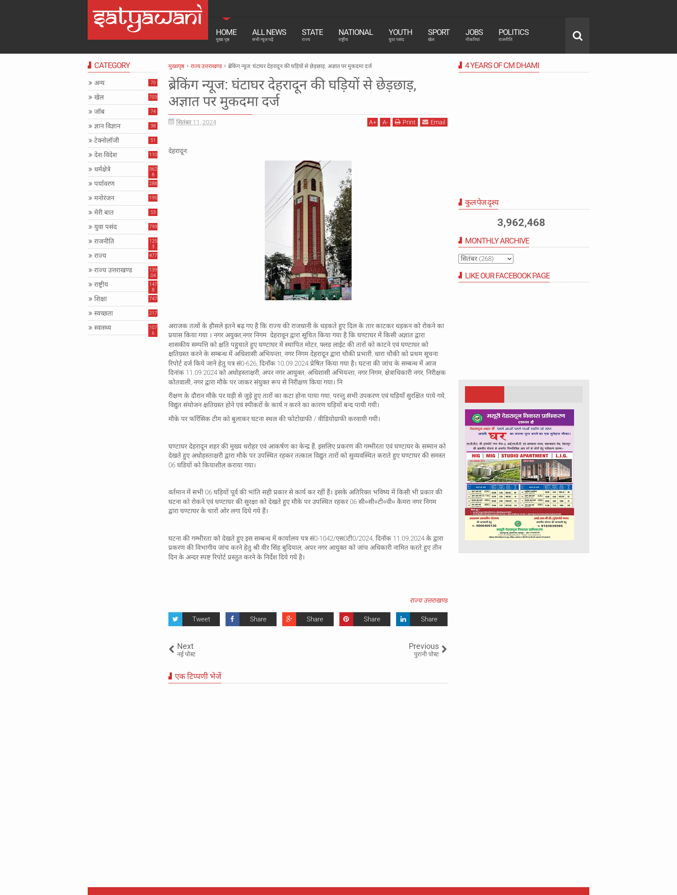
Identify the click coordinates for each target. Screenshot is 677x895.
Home (226, 34)
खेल (99, 97)
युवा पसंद (105, 227)
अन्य (99, 83)
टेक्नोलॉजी (106, 140)
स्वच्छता (103, 313)
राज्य (100, 256)
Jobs (474, 34)
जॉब (99, 112)
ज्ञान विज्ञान (107, 126)
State (312, 34)
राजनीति (104, 241)
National (355, 34)
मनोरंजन (104, 198)
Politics (514, 34)
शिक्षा (100, 299)
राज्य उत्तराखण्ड (429, 600)
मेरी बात (104, 212)
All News (269, 34)
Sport (439, 34)
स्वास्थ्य (102, 328)
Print (405, 122)
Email (433, 122)
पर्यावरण (104, 184)
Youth (400, 34)
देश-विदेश (105, 155)
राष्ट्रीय (101, 284)
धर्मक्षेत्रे (102, 169)
